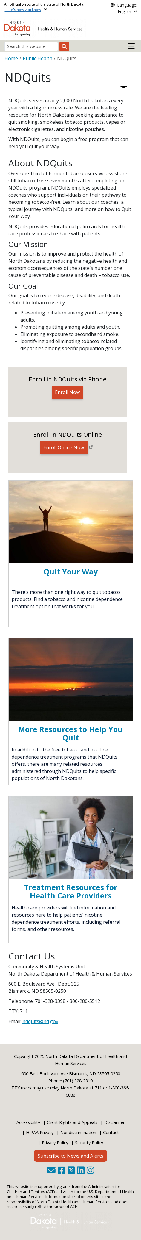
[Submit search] (64, 46)
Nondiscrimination (78, 1132)
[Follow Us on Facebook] (61, 1170)
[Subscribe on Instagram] (90, 1170)
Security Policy (89, 1142)
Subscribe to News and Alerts (70, 1156)
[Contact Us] (51, 1170)
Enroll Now (67, 392)
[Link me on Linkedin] (81, 1170)
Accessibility (28, 1122)
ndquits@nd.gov (40, 1021)
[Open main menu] (131, 46)
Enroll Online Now (64, 447)
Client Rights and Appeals (72, 1122)
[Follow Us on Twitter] (71, 1170)
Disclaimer (114, 1122)
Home (11, 58)
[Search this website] (31, 46)
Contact (111, 1132)
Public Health (37, 58)
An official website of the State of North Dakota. (44, 7)
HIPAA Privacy (39, 1132)
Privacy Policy (55, 1142)
